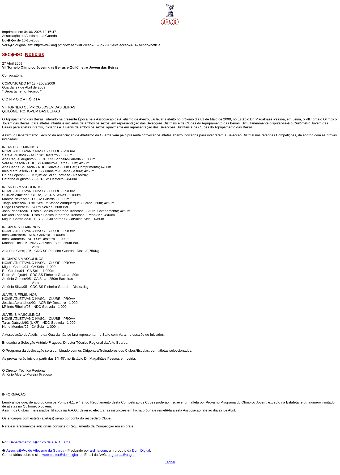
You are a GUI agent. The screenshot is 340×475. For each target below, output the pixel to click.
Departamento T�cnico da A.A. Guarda (39, 442)
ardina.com (98, 450)
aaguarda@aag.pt (121, 455)
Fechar (170, 462)
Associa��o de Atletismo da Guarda (35, 450)
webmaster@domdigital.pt (62, 455)
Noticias (34, 54)
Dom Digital (141, 450)
